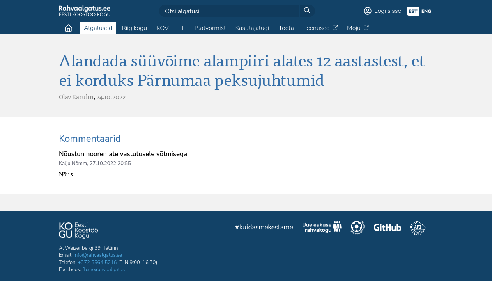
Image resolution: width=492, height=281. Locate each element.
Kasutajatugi (252, 28)
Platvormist (210, 28)
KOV (162, 28)
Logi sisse (387, 11)
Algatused (98, 28)
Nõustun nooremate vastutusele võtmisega (123, 153)
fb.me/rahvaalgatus (103, 269)
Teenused (316, 28)
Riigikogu (134, 28)
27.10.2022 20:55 (110, 163)
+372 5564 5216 (97, 262)
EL (181, 28)
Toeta (286, 28)
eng (426, 11)
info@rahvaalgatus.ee (98, 255)
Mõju (354, 28)
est (413, 11)
